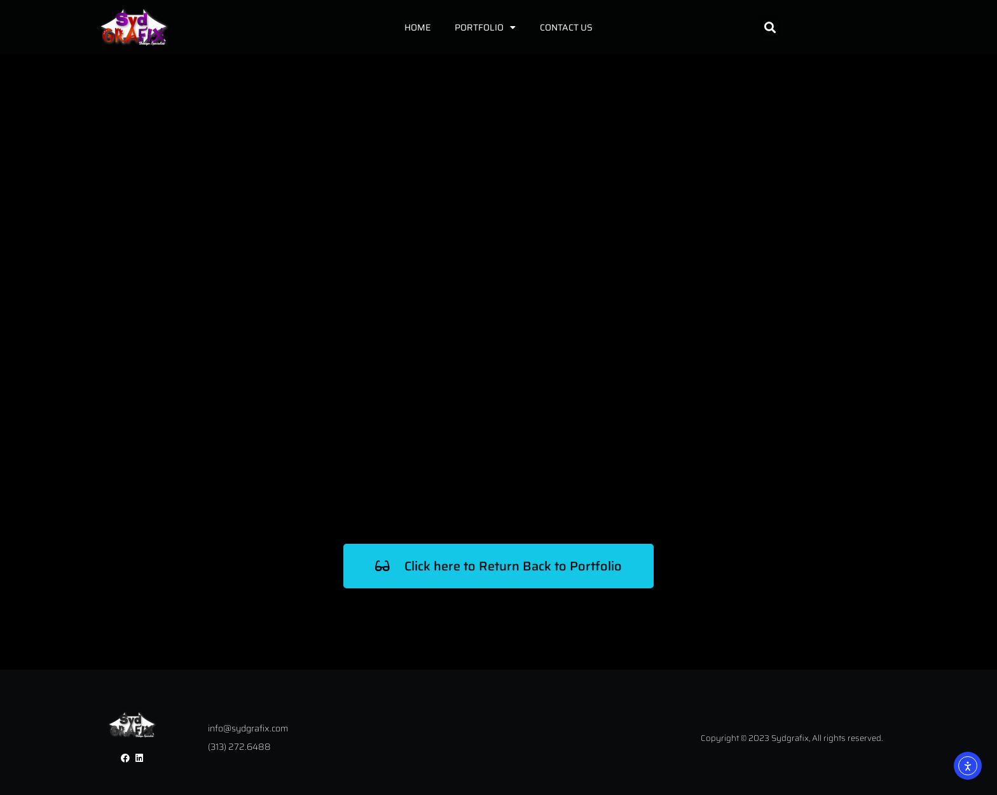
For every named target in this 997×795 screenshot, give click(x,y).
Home (417, 27)
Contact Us (566, 27)
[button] (769, 27)
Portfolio (485, 27)
